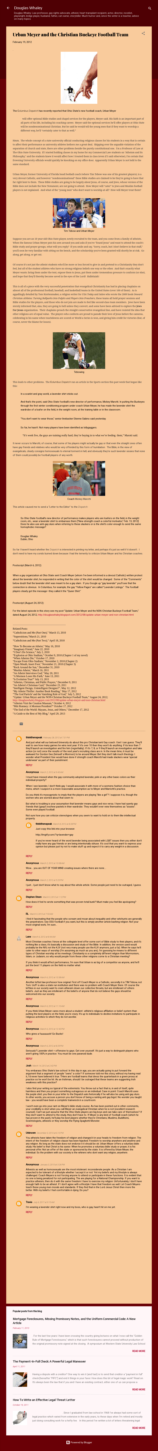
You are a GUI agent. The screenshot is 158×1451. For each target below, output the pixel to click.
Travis (29, 1202)
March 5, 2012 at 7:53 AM (41, 914)
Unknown (31, 1132)
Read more (138, 1351)
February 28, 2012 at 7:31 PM (56, 737)
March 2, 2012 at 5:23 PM (51, 880)
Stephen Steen (34, 897)
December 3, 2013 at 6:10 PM (50, 1133)
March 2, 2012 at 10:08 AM (52, 863)
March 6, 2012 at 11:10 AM (52, 1006)
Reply (29, 765)
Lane (28, 936)
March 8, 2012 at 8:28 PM (64, 824)
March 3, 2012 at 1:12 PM (54, 897)
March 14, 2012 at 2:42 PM (45, 1066)
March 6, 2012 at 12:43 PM (52, 1029)
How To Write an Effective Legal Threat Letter (44, 1400)
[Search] (150, 9)
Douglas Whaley (28, 8)
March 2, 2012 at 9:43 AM (51, 772)
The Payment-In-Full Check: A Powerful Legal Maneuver (49, 1361)
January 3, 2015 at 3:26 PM (52, 1164)
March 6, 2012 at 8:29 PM (51, 1046)
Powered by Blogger (79, 1442)
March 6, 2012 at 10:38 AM (52, 977)
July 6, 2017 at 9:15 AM (44, 1202)
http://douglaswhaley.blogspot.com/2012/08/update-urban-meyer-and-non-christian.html (86, 614)
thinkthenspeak (34, 737)
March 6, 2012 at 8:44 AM (43, 937)
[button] (143, 33)
